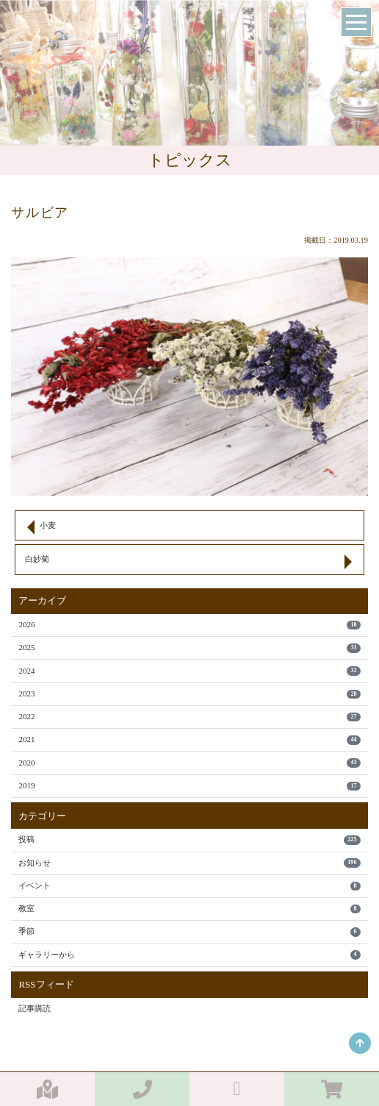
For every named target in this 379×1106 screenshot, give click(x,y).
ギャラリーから (189, 955)
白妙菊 (37, 558)
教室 (189, 908)
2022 (189, 716)
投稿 (189, 839)
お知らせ (189, 863)
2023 (189, 694)
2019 (189, 786)
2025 (189, 647)
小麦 (48, 525)
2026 (189, 624)
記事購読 (34, 1008)
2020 (189, 763)
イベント (189, 886)
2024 (189, 671)
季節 (189, 931)
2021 (189, 739)
